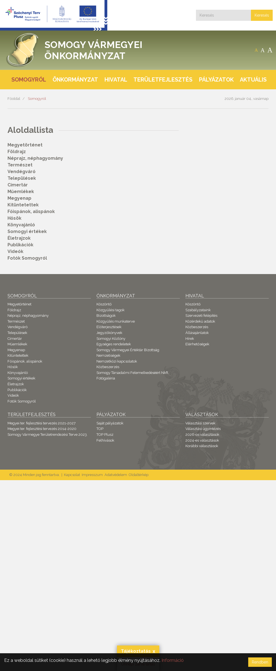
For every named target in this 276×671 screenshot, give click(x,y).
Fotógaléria (105, 378)
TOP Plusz (104, 434)
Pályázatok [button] (216, 79)
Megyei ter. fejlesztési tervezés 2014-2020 (42, 429)
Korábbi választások (201, 446)
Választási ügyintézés (203, 429)
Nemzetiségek (108, 355)
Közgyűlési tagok (110, 310)
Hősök (14, 218)
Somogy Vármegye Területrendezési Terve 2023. (48, 434)
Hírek (189, 338)
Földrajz (17, 151)
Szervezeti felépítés (201, 315)
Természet (20, 165)
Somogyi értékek (27, 231)
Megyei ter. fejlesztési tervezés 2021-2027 (42, 423)
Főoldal (14, 99)
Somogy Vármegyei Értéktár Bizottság (127, 350)
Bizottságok (106, 315)
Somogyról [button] (28, 79)
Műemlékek (21, 191)
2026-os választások (202, 434)
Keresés (262, 15)
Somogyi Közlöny (110, 338)
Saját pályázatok (109, 423)
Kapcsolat (72, 475)
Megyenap (19, 198)
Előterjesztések (108, 327)
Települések (22, 178)
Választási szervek (200, 423)
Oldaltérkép (138, 475)
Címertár (18, 185)
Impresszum (92, 475)
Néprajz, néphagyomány (35, 158)
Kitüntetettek (23, 204)
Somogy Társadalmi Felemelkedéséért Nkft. (132, 373)
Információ (172, 660)
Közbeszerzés (107, 367)
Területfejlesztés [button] (162, 79)
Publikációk (20, 244)
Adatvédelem (116, 475)
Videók (15, 251)
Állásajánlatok (197, 333)
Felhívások (105, 440)
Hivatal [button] (116, 79)
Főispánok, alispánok (31, 211)
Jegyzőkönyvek (109, 333)
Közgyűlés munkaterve (115, 321)
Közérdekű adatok (200, 321)
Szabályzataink (198, 310)
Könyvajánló (21, 224)
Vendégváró (22, 171)
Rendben (260, 662)
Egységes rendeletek (113, 344)
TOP (99, 429)
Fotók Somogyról (27, 258)
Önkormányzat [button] (75, 79)
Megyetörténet (25, 145)
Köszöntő (104, 304)
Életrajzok (19, 238)
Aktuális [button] (253, 79)
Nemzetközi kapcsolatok (116, 361)
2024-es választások (202, 440)
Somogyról (37, 99)
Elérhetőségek (197, 344)
